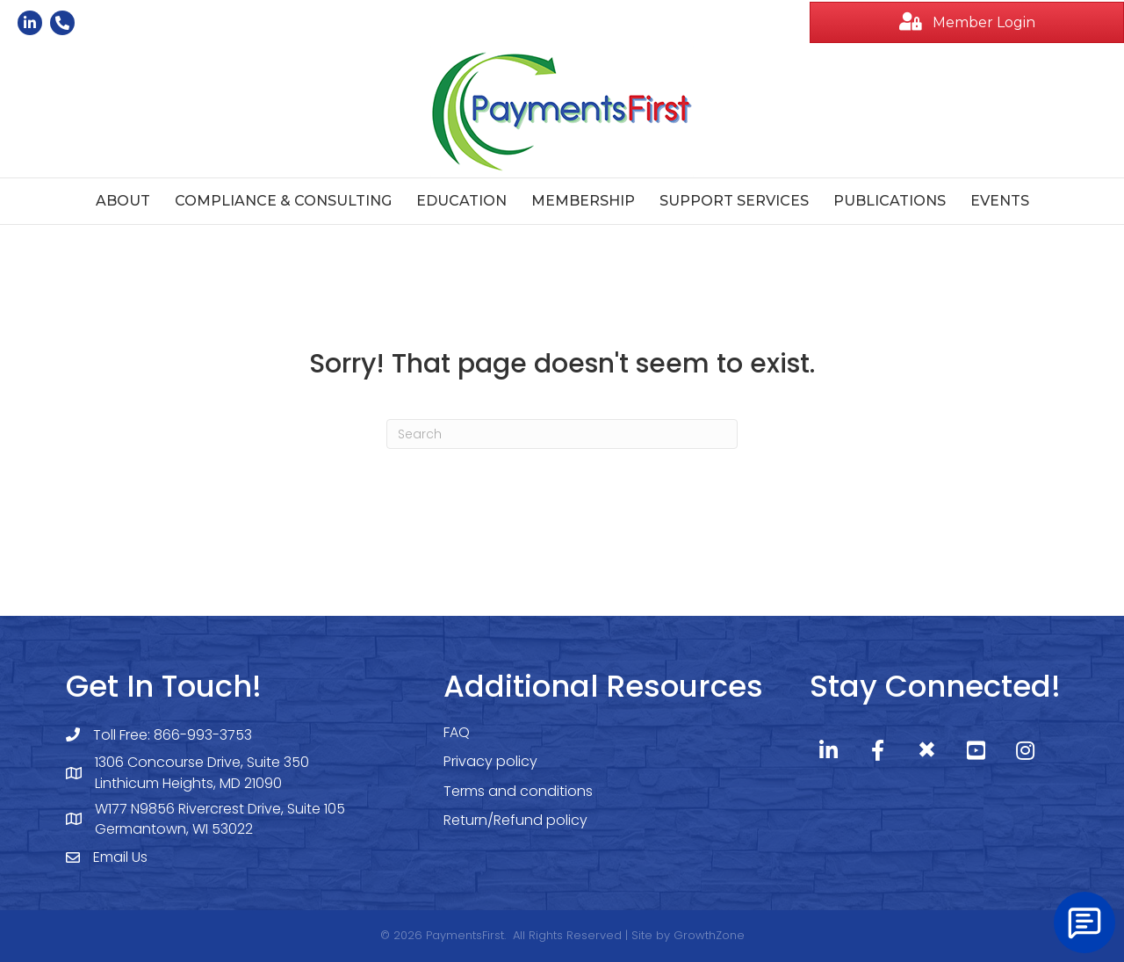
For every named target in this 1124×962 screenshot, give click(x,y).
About (123, 200)
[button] (967, 22)
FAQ (456, 732)
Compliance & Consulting (283, 200)
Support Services (734, 200)
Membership (583, 200)
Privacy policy (490, 761)
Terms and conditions (518, 791)
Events (999, 200)
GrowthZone (709, 935)
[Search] (562, 434)
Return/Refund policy (515, 820)
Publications (889, 200)
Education (461, 200)
